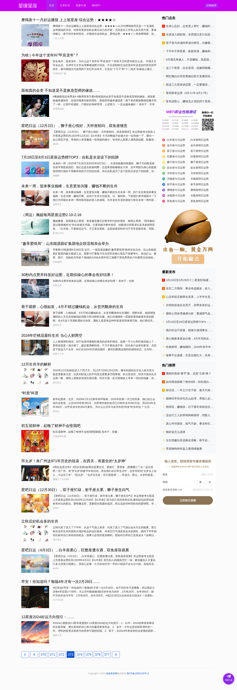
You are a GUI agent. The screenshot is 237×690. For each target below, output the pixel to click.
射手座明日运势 (200, 184)
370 (43, 654)
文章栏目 (65, 5)
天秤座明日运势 (200, 173)
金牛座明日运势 (200, 145)
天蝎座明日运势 (200, 178)
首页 (51, 5)
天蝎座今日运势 (176, 178)
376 (98, 654)
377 (107, 654)
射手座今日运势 (176, 184)
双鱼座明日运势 (200, 201)
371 (52, 654)
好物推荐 (211, 5)
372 (61, 654)
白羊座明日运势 (200, 139)
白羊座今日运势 (176, 139)
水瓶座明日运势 (200, 195)
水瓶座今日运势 (176, 195)
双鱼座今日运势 (176, 201)
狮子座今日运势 (176, 162)
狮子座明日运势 (200, 162)
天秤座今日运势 (176, 173)
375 (88, 654)
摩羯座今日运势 (176, 189)
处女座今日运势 (176, 167)
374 (79, 654)
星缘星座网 (111, 673)
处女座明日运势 (200, 167)
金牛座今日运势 (176, 145)
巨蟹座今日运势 (176, 156)
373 (70, 654)
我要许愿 (81, 5)
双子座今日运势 (176, 150)
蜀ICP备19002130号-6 (138, 673)
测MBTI (96, 5)
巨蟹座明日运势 (200, 156)
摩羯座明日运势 (200, 189)
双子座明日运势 (200, 150)
